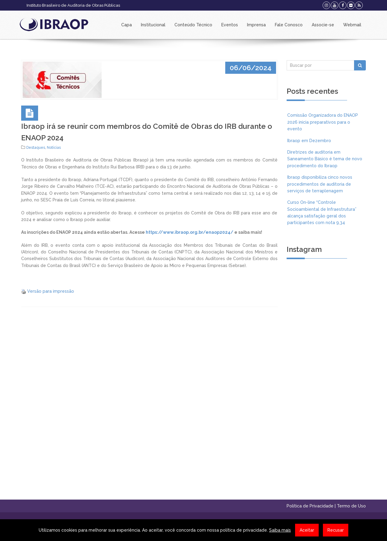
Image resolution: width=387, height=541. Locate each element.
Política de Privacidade (310, 506)
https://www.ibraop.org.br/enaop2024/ (189, 232)
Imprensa (256, 24)
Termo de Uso (351, 506)
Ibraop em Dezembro (309, 140)
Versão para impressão (50, 291)
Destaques (35, 147)
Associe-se (323, 24)
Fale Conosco (289, 24)
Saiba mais (280, 530)
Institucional (153, 24)
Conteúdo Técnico (193, 24)
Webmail (352, 24)
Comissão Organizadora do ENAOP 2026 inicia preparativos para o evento (322, 122)
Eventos (229, 24)
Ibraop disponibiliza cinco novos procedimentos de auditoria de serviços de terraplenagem (319, 184)
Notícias (54, 147)
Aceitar (307, 530)
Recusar (335, 530)
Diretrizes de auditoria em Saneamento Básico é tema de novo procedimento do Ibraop (324, 159)
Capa (126, 24)
